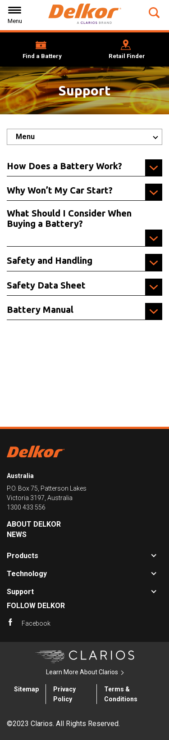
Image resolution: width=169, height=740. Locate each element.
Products (22, 555)
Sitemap (26, 689)
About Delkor (34, 524)
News (17, 534)
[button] (155, 12)
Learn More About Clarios (82, 672)
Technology (27, 573)
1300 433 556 (26, 507)
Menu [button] (25, 136)
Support (20, 591)
